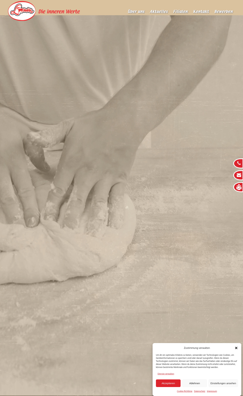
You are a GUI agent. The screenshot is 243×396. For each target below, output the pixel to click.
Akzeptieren (168, 383)
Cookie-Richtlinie (184, 391)
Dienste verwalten (166, 373)
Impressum (212, 391)
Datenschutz (199, 391)
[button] (236, 348)
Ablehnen (194, 383)
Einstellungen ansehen (223, 383)
